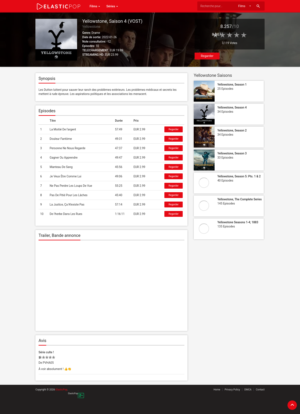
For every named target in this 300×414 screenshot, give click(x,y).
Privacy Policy (232, 389)
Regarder (207, 56)
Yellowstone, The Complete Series (239, 199)
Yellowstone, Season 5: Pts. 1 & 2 (239, 176)
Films (95, 6)
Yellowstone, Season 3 (232, 153)
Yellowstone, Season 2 (232, 130)
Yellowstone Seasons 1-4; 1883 (237, 222)
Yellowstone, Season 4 (232, 107)
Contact (260, 389)
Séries (112, 6)
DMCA (247, 389)
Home (217, 389)
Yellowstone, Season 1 (232, 84)
